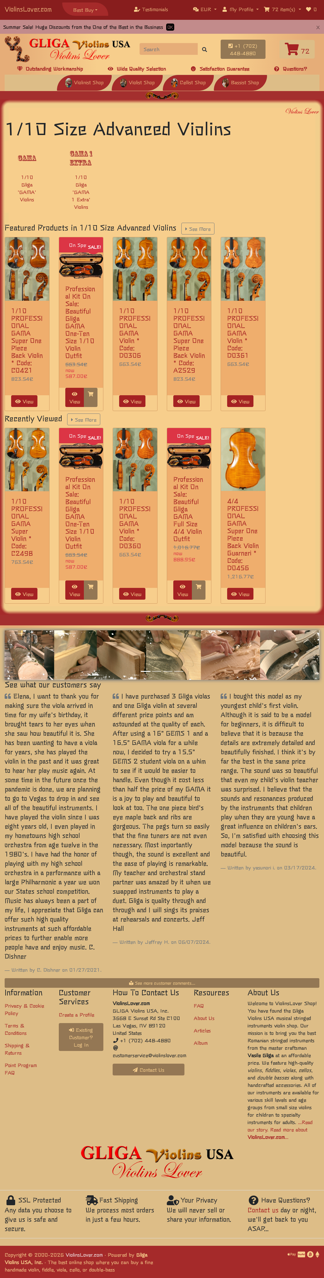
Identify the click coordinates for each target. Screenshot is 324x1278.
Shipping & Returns (17, 1048)
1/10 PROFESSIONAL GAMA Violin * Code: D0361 (243, 333)
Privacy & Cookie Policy (24, 1009)
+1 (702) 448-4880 (242, 49)
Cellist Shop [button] (188, 82)
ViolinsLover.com (28, 8)
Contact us (263, 1209)
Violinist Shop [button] (84, 82)
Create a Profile (76, 1014)
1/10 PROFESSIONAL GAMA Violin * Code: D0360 (135, 523)
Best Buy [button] (83, 9)
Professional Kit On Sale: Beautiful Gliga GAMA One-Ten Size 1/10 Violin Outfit (80, 322)
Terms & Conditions (16, 1029)
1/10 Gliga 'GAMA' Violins (27, 188)
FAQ (199, 1005)
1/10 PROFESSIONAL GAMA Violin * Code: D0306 (135, 333)
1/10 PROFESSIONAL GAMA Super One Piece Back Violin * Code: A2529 (189, 340)
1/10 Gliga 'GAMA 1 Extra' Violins (80, 191)
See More (197, 228)
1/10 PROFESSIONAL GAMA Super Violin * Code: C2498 (27, 527)
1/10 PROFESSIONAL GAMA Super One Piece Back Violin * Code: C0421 (27, 340)
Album (201, 1042)
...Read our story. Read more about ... (280, 1129)
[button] (205, 9)
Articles (202, 1030)
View (24, 401)
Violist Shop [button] (137, 82)
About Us (204, 1018)
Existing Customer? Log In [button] (81, 1037)
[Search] (169, 49)
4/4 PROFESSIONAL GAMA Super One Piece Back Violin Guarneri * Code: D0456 (243, 534)
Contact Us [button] (148, 1069)
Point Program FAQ (21, 1068)
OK (170, 27)
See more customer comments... (162, 983)
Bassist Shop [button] (240, 82)
